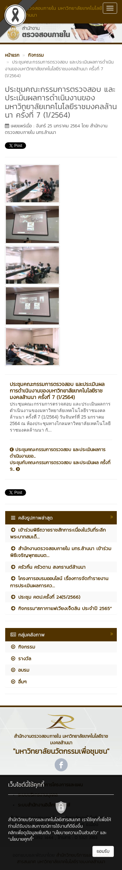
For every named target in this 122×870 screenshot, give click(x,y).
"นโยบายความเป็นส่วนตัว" (75, 832)
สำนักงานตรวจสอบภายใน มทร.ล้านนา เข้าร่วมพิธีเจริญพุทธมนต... (60, 552)
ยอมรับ (103, 851)
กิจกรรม (22, 646)
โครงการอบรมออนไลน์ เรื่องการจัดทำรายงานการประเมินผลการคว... (59, 582)
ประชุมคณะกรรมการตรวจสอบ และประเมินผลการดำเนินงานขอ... (57, 453)
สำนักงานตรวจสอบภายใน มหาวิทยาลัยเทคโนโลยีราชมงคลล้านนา (53, 11)
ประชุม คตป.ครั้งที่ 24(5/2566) (45, 597)
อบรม (19, 670)
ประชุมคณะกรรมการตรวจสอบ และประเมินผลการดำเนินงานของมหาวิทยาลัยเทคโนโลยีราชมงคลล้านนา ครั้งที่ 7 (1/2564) (57, 390)
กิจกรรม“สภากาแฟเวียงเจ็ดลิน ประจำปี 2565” (61, 608)
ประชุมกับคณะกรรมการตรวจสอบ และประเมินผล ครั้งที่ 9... (60, 466)
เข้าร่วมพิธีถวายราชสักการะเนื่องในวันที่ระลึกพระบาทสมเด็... (58, 533)
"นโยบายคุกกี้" (21, 839)
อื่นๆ (18, 681)
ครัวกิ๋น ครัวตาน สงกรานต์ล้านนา (48, 567)
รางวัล (20, 658)
